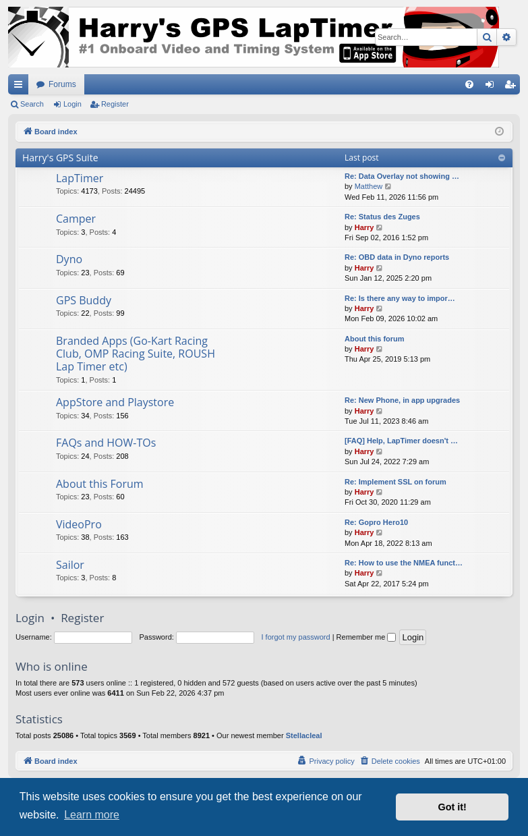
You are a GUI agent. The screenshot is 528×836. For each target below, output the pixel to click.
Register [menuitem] (513, 87)
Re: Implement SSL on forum (395, 482)
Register (115, 104)
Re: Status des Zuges (382, 217)
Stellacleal (304, 735)
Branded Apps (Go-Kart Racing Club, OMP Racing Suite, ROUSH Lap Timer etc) (135, 353)
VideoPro (79, 524)
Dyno (69, 259)
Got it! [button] (452, 807)
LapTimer (79, 178)
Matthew (369, 186)
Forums (62, 84)
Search (32, 104)
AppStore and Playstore (115, 402)
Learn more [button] (91, 814)
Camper (76, 218)
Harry (364, 227)
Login (72, 104)
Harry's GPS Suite (60, 157)
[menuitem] (469, 84)
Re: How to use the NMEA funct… (404, 563)
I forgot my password (296, 637)
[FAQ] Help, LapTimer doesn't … (401, 441)
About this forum (375, 339)
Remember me (366, 637)
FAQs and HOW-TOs (106, 442)
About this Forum (100, 483)
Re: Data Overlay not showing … (402, 176)
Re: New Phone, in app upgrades (402, 400)
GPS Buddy (83, 300)
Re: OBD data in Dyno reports (397, 257)
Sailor (70, 564)
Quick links (20, 87)
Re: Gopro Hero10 (376, 522)
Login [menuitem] (493, 87)
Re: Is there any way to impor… (400, 298)
